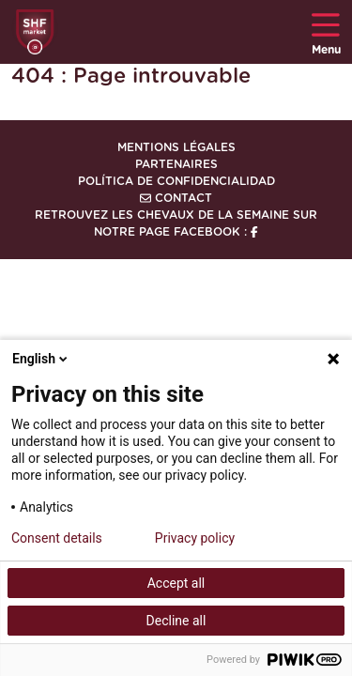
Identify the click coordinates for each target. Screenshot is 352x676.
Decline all (176, 620)
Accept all (176, 583)
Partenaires (176, 164)
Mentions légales (176, 147)
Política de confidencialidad (176, 181)
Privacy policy (195, 537)
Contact (176, 198)
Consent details (56, 537)
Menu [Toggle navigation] (326, 32)
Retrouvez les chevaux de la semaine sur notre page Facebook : (176, 223)
